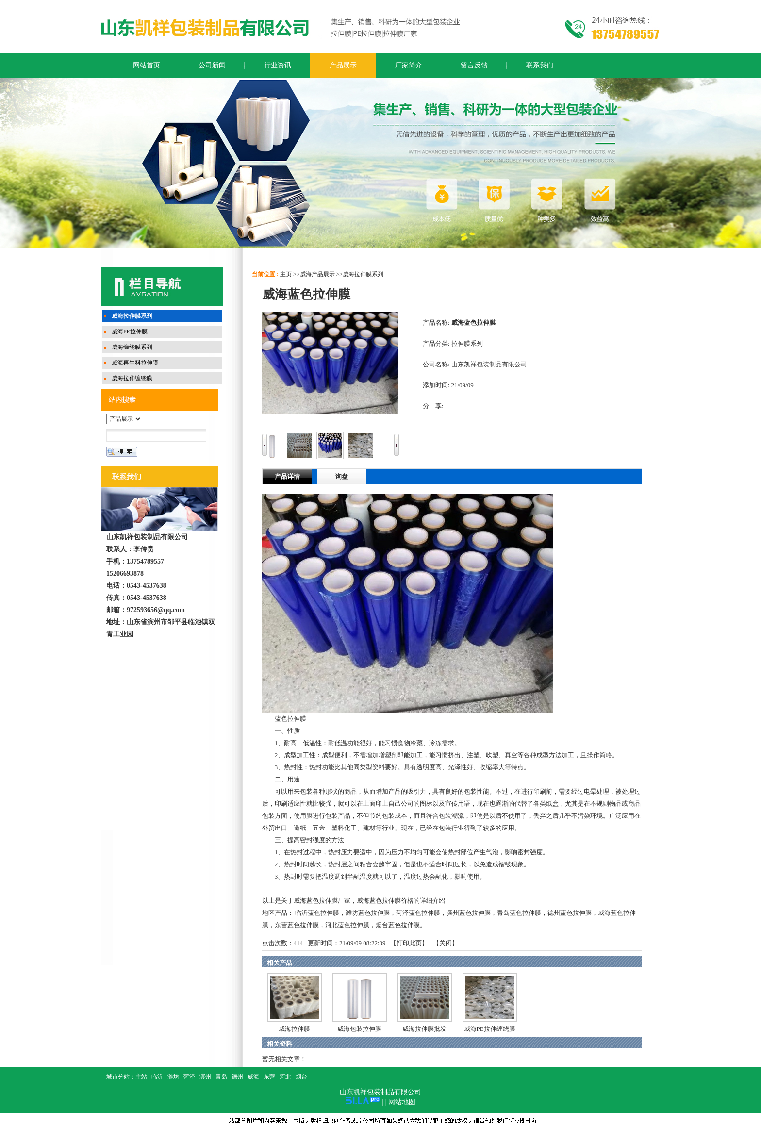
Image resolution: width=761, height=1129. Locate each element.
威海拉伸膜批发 (424, 1028)
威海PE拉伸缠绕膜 (489, 1028)
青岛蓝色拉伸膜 (519, 912)
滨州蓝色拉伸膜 (469, 912)
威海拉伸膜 (294, 1028)
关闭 (445, 942)
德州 (237, 1076)
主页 (286, 274)
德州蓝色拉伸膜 (569, 912)
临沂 (157, 1076)
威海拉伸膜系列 (363, 274)
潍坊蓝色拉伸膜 (368, 912)
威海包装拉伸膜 (359, 1028)
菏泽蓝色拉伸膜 (418, 912)
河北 (285, 1076)
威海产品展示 (317, 274)
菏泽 (189, 1076)
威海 (253, 1076)
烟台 (301, 1076)
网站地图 (401, 1102)
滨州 (205, 1076)
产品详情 (287, 476)
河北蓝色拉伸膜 (347, 925)
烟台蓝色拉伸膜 (398, 925)
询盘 (341, 476)
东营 (269, 1076)
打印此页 (409, 942)
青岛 (221, 1076)
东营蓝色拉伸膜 (297, 925)
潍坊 (173, 1076)
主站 (141, 1076)
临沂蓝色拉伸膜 (317, 912)
